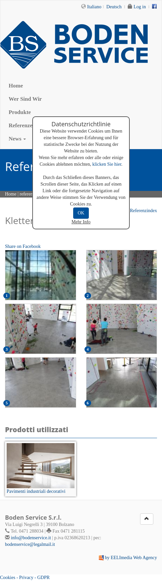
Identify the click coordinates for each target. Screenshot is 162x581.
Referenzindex (140, 210)
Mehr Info (81, 221)
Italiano (94, 6)
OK (81, 212)
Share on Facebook (23, 246)
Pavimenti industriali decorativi (36, 491)
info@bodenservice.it (31, 537)
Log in (140, 6)
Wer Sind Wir (25, 99)
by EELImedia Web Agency (131, 557)
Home (16, 86)
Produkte (20, 112)
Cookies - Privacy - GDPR (25, 577)
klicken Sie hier (106, 164)
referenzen (29, 194)
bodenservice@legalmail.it (30, 544)
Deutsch (114, 6)
